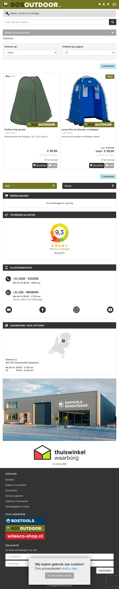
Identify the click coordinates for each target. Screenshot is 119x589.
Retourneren (11, 490)
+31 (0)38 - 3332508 (25, 278)
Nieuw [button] (89, 185)
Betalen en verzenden (15, 485)
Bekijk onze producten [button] (59, 32)
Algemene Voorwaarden (16, 501)
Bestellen (40, 165)
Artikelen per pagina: (73, 46)
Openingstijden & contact (17, 506)
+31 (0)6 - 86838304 (25, 292)
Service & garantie (14, 496)
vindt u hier (69, 568)
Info (52, 165)
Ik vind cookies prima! (59, 575)
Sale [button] (30, 185)
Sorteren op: (10, 46)
